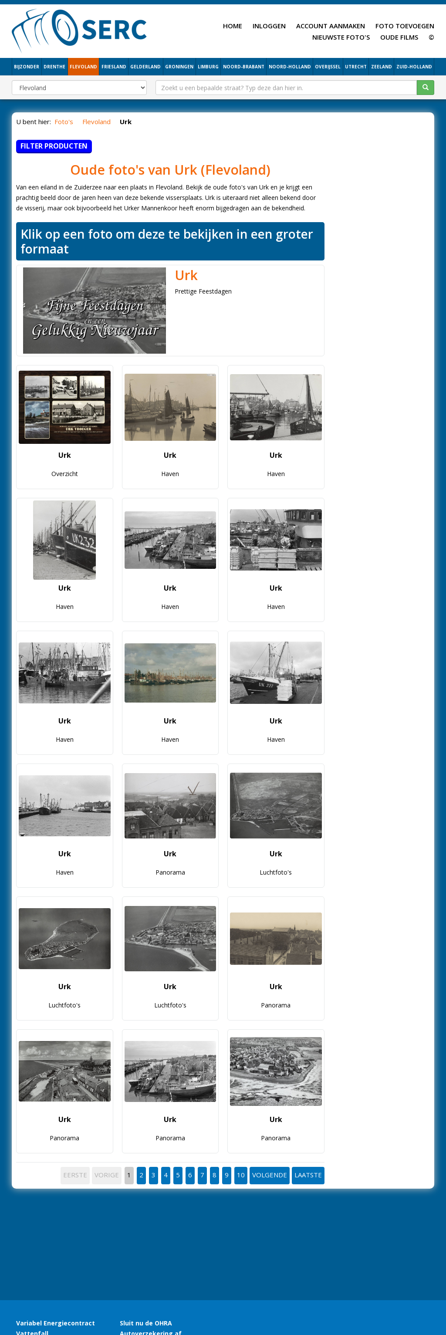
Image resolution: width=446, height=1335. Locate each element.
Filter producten (54, 146)
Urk (186, 275)
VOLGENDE (269, 1174)
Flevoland (235, 170)
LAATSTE (308, 1174)
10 (241, 1174)
